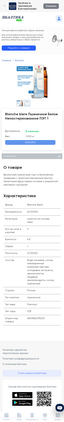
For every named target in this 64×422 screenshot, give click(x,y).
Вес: (7, 136)
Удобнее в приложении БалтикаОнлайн (27, 6)
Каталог (19, 60)
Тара (45, 419)
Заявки (19, 419)
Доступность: (12, 131)
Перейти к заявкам (19, 48)
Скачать (51, 6)
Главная (6, 60)
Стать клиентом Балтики (32, 373)
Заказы (58, 419)
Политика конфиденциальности (21, 359)
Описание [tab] (32, 155)
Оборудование (32, 419)
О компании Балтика (14, 364)
